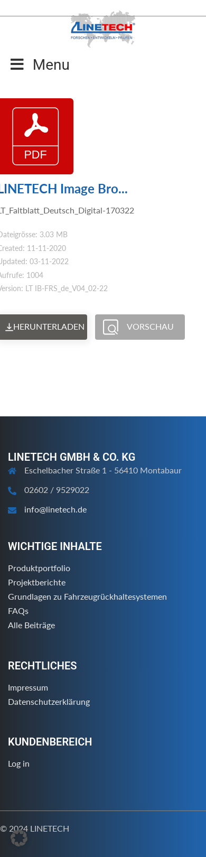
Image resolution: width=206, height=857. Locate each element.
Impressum (28, 687)
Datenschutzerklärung (49, 701)
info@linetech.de (55, 509)
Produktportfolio (39, 568)
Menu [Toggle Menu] (40, 64)
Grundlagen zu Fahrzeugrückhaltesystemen (87, 596)
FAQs (18, 611)
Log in (19, 763)
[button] (19, 838)
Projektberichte (36, 582)
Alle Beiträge (31, 625)
